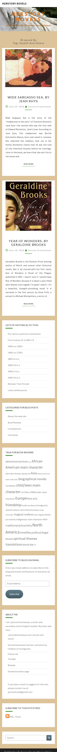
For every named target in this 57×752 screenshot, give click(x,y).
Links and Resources (17, 390)
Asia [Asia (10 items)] (34, 473)
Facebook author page (18, 671)
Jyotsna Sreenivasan (39, 106)
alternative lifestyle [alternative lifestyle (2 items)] (13, 473)
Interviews (13, 435)
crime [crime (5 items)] (32, 492)
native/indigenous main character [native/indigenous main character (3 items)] (25, 519)
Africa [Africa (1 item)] (29, 462)
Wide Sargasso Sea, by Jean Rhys (29, 99)
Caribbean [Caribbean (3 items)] (10, 485)
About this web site (17, 416)
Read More (29, 163)
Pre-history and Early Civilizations (24, 333)
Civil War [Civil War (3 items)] (25, 492)
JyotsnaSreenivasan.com (20, 634)
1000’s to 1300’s (15, 346)
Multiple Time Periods (18, 383)
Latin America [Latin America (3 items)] (26, 509)
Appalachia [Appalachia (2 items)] (25, 473)
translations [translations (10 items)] (14, 544)
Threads (12, 659)
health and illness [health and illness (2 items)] (29, 505)
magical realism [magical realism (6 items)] (23, 514)
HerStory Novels (14, 3)
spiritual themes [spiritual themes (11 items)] (25, 538)
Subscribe (14, 594)
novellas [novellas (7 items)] (25, 532)
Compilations (14, 428)
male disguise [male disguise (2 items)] (39, 514)
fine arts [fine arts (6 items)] (32, 498)
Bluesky (11, 665)
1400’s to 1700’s (15, 352)
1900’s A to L (14, 371)
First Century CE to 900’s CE (21, 340)
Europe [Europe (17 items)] (21, 498)
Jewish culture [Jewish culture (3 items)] (12, 509)
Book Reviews (14, 422)
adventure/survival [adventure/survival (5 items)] (16, 461)
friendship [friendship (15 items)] (13, 505)
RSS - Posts (13, 716)
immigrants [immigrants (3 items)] (42, 505)
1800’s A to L (14, 359)
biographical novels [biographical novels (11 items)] (32, 479)
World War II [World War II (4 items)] (29, 544)
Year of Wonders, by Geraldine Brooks (28, 243)
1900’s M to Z (14, 377)
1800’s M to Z (14, 365)
